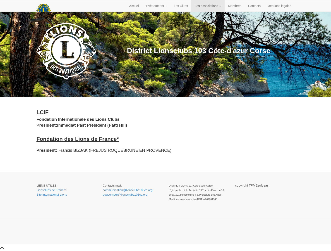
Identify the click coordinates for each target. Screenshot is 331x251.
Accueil (134, 6)
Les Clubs (181, 6)
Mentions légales (279, 6)
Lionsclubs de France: (51, 190)
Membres (234, 6)
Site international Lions (51, 194)
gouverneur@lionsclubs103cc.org (125, 194)
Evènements (156, 6)
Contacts (254, 6)
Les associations (208, 6)
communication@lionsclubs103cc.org (128, 190)
